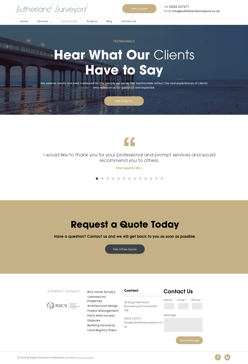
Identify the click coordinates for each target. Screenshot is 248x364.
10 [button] (151, 178)
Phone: (196, 300)
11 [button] (157, 178)
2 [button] (108, 178)
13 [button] (167, 178)
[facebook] (218, 357)
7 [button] (135, 178)
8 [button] (140, 178)
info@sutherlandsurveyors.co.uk (196, 11)
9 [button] (146, 178)
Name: (168, 300)
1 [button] (103, 178)
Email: (181, 300)
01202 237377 (179, 7)
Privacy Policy (86, 357)
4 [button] (119, 178)
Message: (170, 315)
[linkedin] (227, 357)
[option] (135, 163)
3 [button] (113, 178)
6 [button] (130, 178)
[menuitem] (24, 21)
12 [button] (162, 178)
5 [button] (124, 178)
